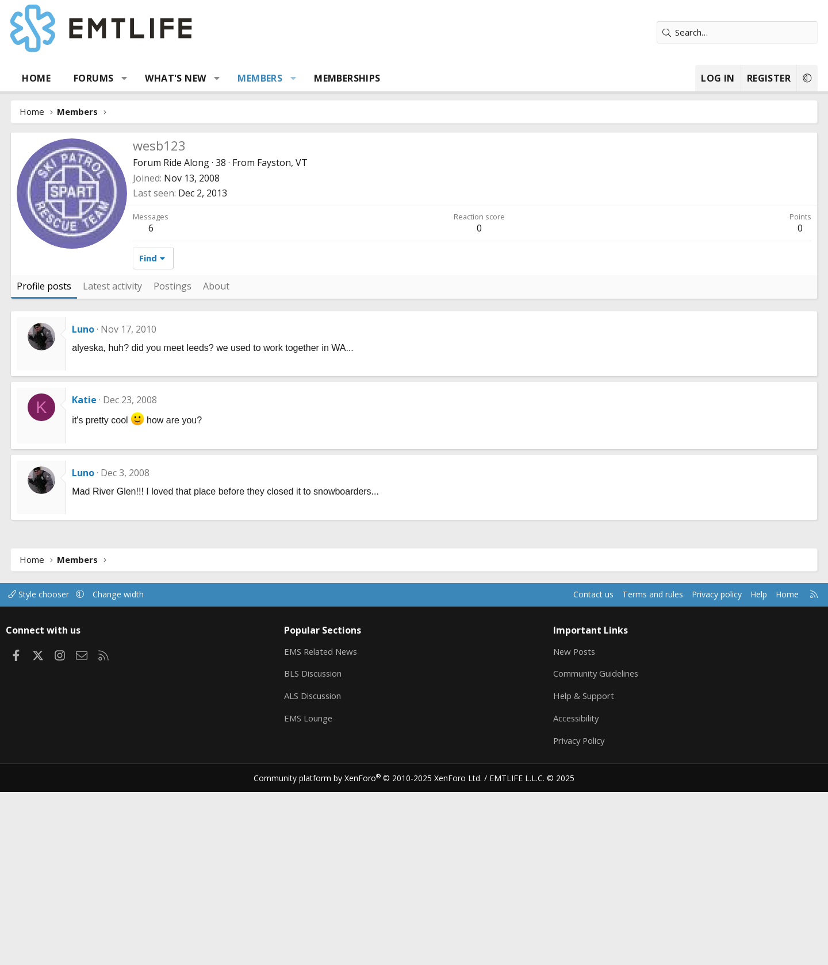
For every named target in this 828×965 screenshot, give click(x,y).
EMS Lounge (324, 891)
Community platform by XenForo (375, 951)
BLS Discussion (329, 846)
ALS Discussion (329, 868)
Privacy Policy (566, 913)
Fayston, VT (321, 335)
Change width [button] (170, 767)
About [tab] (254, 458)
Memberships (385, 78)
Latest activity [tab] (151, 458)
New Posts (561, 823)
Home (74, 78)
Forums (132, 78)
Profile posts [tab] (82, 458)
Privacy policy (664, 767)
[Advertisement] (414, 218)
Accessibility (562, 891)
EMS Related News (337, 823)
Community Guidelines (582, 846)
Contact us (534, 767)
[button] (163, 78)
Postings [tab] (211, 458)
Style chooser (87, 767)
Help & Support (569, 868)
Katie (122, 572)
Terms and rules (596, 767)
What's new (213, 78)
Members (298, 78)
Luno (121, 501)
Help (709, 767)
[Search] (698, 32)
